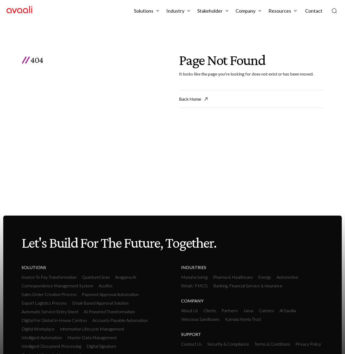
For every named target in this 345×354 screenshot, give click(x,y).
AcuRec (106, 285)
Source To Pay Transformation (49, 277)
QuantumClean (96, 277)
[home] (19, 11)
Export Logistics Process (44, 302)
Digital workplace (38, 328)
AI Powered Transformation (109, 311)
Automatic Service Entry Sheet (50, 311)
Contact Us (191, 343)
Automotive (287, 277)
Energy (264, 277)
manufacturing (194, 277)
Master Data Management (92, 337)
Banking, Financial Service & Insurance (247, 285)
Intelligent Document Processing (51, 346)
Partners (230, 310)
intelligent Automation (42, 337)
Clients (209, 310)
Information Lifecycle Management (92, 328)
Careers (266, 310)
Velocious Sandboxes (200, 319)
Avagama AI (125, 277)
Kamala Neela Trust (243, 319)
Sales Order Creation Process (49, 294)
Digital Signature (101, 346)
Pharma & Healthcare (233, 277)
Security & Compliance (228, 343)
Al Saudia (288, 310)
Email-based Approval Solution (100, 302)
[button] (147, 11)
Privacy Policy (308, 343)
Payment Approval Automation (110, 294)
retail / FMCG (194, 285)
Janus (248, 310)
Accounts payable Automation (120, 320)
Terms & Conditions (272, 343)
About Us (189, 310)
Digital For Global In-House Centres (54, 320)
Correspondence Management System (57, 285)
